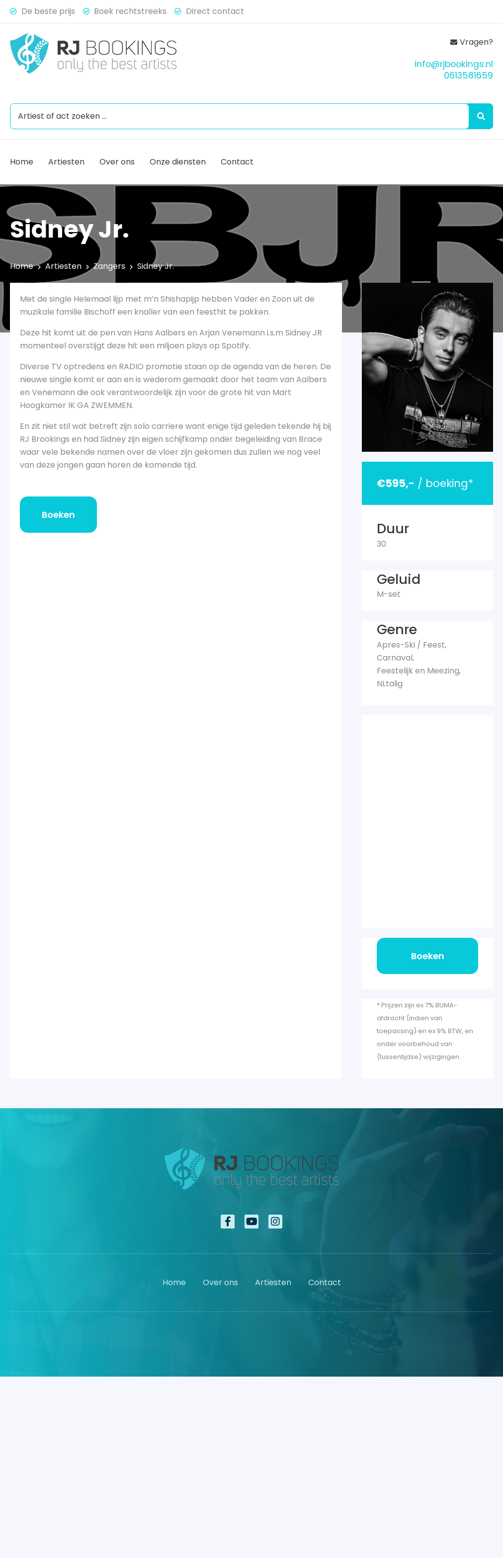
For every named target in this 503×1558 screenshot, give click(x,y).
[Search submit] (479, 116)
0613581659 (468, 76)
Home (21, 161)
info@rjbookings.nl (454, 64)
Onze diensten (178, 161)
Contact (237, 161)
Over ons (117, 161)
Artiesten (66, 161)
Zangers (109, 266)
